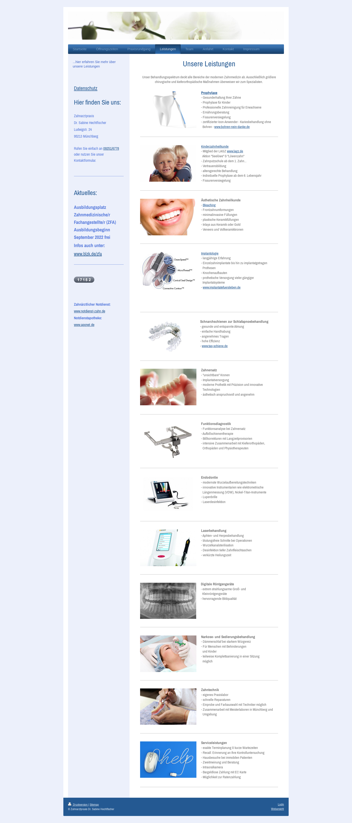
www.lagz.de (235, 151)
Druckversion (78, 804)
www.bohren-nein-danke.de (232, 127)
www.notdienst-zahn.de (89, 311)
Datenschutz (85, 88)
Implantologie (209, 253)
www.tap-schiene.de (215, 346)
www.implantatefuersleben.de (222, 287)
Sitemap (94, 804)
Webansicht (277, 809)
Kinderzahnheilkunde (215, 146)
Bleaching (209, 205)
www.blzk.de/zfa (88, 253)
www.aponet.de (84, 325)
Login (281, 804)
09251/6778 (111, 148)
